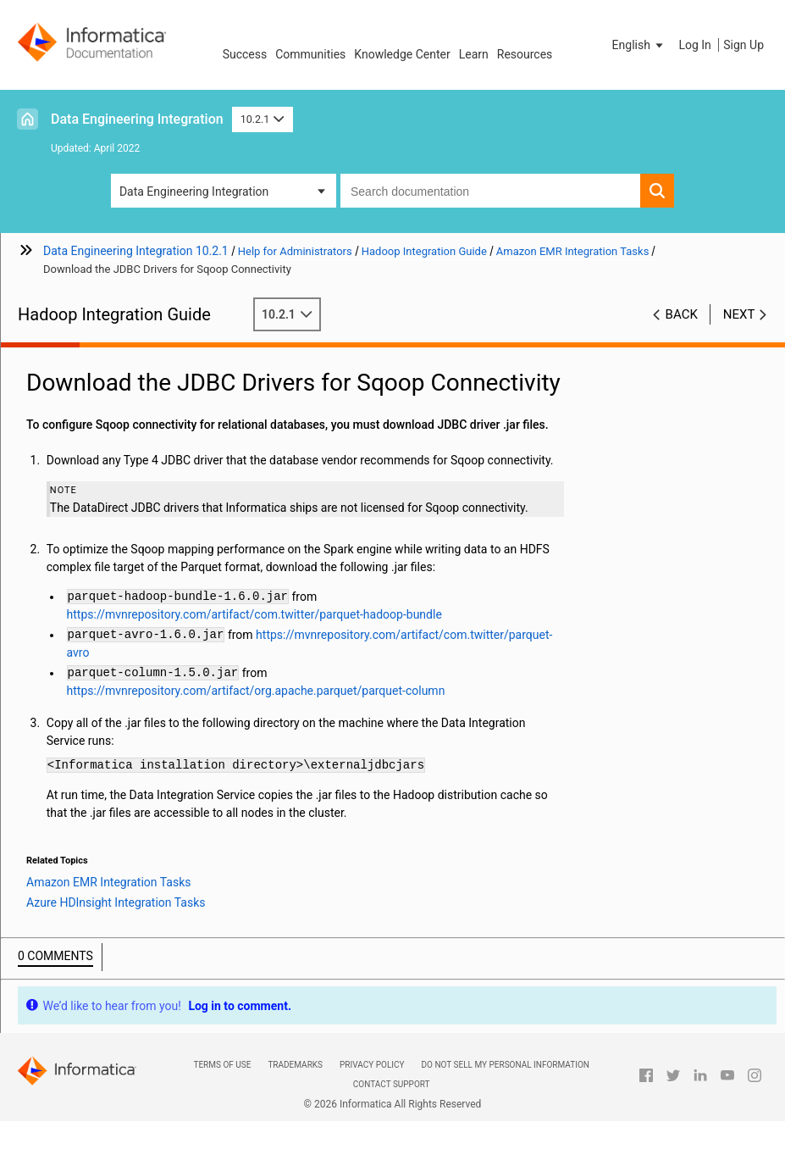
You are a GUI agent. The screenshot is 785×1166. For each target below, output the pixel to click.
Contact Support (391, 1084)
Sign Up (743, 45)
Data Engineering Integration (137, 119)
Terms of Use (222, 1064)
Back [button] (682, 314)
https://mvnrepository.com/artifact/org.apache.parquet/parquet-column (256, 690)
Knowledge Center (402, 54)
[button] (639, 45)
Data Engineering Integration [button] (193, 191)
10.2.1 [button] (262, 119)
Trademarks (295, 1064)
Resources (525, 54)
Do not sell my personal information (505, 1064)
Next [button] (739, 314)
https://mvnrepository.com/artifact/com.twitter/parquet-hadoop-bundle (254, 614)
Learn (474, 54)
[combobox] (490, 191)
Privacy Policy (372, 1064)
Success (245, 54)
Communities (310, 54)
